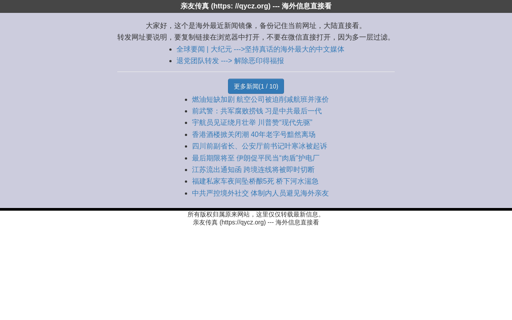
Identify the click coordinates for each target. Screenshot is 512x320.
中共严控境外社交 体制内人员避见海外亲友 (260, 193)
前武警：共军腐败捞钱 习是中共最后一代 (257, 111)
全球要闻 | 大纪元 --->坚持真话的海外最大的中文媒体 (260, 49)
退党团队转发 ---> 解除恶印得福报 (230, 60)
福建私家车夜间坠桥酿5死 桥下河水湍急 (255, 181)
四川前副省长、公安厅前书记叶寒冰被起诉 (259, 146)
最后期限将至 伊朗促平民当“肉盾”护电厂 (256, 158)
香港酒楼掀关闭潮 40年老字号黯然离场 (254, 134)
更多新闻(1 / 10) (256, 86)
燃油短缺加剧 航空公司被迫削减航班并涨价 (260, 99)
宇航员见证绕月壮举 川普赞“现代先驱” (252, 122)
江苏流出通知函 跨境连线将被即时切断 (253, 169)
